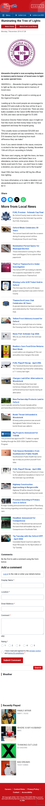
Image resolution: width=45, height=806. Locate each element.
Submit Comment (12, 660)
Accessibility (27, 792)
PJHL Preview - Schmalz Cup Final (28, 212)
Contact (16, 792)
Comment (6, 615)
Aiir (23, 800)
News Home (9, 26)
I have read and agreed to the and (23, 652)
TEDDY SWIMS (22, 765)
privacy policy (35, 651)
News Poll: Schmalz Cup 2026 (26, 334)
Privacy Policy (33, 789)
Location (5, 592)
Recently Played (11, 705)
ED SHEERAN (22, 748)
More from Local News (28, 26)
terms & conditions (16, 653)
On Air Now (37, 6)
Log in (5, 574)
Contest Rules (19, 789)
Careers (8, 789)
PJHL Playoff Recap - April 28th (27, 469)
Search (38, 668)
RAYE (19, 731)
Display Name (7, 580)
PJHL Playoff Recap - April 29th (27, 363)
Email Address (8, 603)
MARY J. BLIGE (22, 713)
